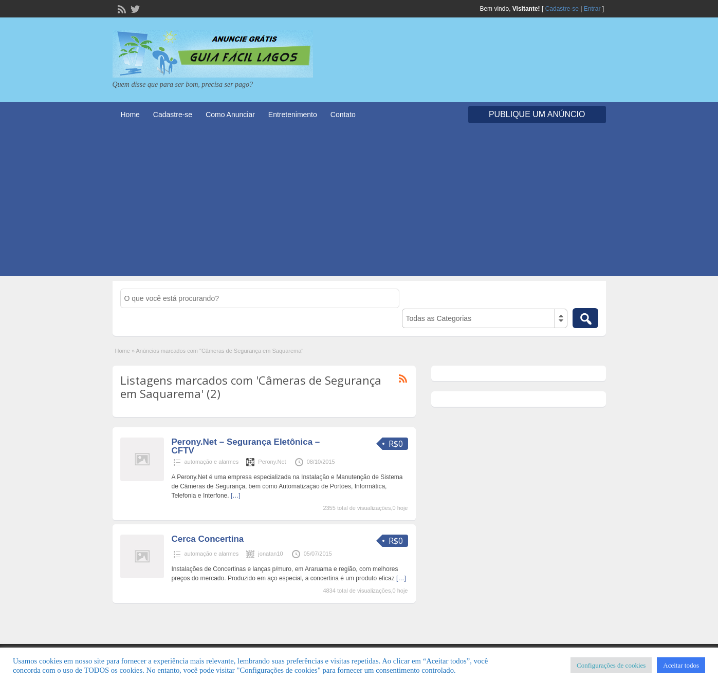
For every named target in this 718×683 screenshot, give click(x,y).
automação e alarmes (212, 462)
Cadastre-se (562, 8)
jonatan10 (270, 554)
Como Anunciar (230, 114)
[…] (236, 495)
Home (130, 114)
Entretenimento (292, 114)
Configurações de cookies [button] (611, 665)
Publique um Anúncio (537, 114)
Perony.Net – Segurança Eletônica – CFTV (246, 446)
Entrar (592, 8)
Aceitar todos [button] (681, 665)
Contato (343, 114)
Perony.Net (272, 462)
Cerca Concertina (208, 539)
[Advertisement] (359, 204)
